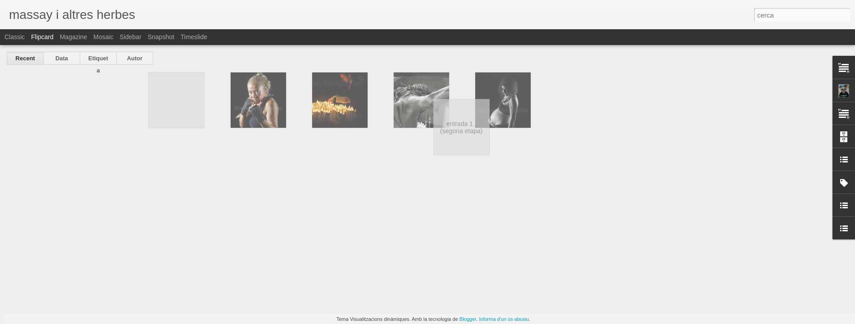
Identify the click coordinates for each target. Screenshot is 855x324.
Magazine (73, 36)
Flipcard (42, 36)
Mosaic (103, 36)
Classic (15, 36)
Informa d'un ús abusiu (504, 319)
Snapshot (161, 36)
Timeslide (194, 36)
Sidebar (130, 36)
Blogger (467, 319)
